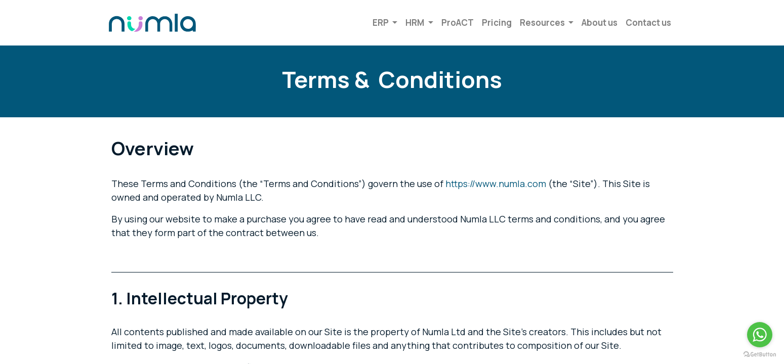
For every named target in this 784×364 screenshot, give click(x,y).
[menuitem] (455, 22)
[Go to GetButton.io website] (760, 354)
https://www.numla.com (495, 183)
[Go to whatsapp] (759, 334)
